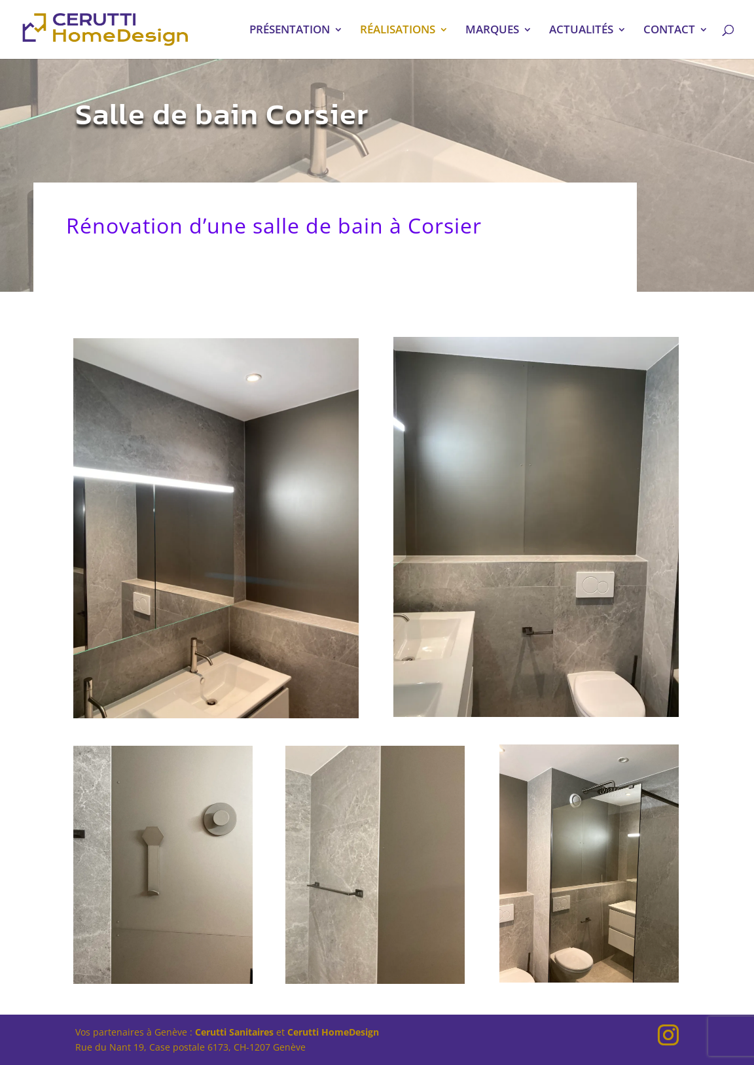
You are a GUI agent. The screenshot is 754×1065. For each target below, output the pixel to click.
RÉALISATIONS (397, 31)
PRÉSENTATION (289, 31)
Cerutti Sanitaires (234, 1032)
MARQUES (492, 31)
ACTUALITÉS (581, 31)
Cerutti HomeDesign (333, 1032)
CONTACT (669, 31)
